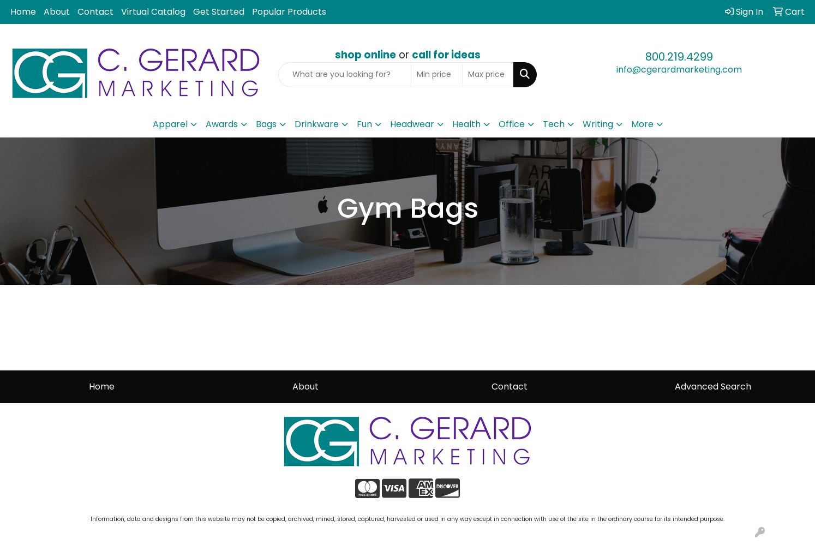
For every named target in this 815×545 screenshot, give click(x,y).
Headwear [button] (412, 124)
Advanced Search (713, 386)
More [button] (642, 124)
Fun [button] (364, 124)
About (57, 11)
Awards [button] (222, 124)
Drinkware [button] (317, 124)
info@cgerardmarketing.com (679, 69)
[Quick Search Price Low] (437, 74)
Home (23, 11)
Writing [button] (598, 124)
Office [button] (512, 124)
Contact (95, 11)
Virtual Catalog (153, 11)
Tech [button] (554, 124)
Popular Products (289, 11)
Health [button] (466, 124)
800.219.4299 (679, 56)
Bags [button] (266, 124)
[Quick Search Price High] (488, 74)
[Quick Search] (344, 74)
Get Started (218, 11)
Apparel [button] (170, 124)
